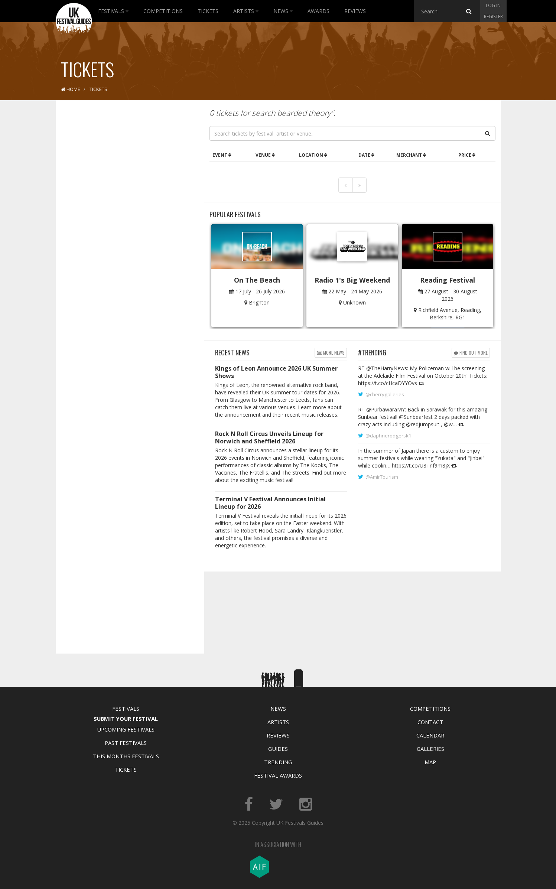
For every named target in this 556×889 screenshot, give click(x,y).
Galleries (430, 748)
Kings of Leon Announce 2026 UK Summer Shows (276, 372)
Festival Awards (278, 775)
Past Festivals (126, 742)
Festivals (113, 10)
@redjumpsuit (422, 424)
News (283, 10)
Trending (278, 762)
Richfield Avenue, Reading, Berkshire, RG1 (449, 313)
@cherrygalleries (384, 394)
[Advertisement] (124, 222)
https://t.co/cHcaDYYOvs (387, 383)
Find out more (471, 352)
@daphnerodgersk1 (388, 435)
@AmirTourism (381, 476)
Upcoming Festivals (126, 729)
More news (331, 352)
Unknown (354, 302)
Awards (318, 10)
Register (493, 16)
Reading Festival (447, 280)
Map (430, 762)
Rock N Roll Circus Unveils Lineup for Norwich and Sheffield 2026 (269, 437)
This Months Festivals (126, 756)
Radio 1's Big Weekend (352, 280)
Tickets (208, 10)
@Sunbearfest (416, 416)
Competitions (163, 10)
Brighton (259, 302)
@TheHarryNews (386, 368)
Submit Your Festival (126, 718)
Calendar (430, 735)
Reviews (355, 10)
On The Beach (257, 280)
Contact (430, 722)
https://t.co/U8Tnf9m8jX (421, 465)
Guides (278, 748)
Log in (493, 5)
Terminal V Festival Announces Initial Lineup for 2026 (270, 503)
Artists (246, 10)
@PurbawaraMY (385, 409)
